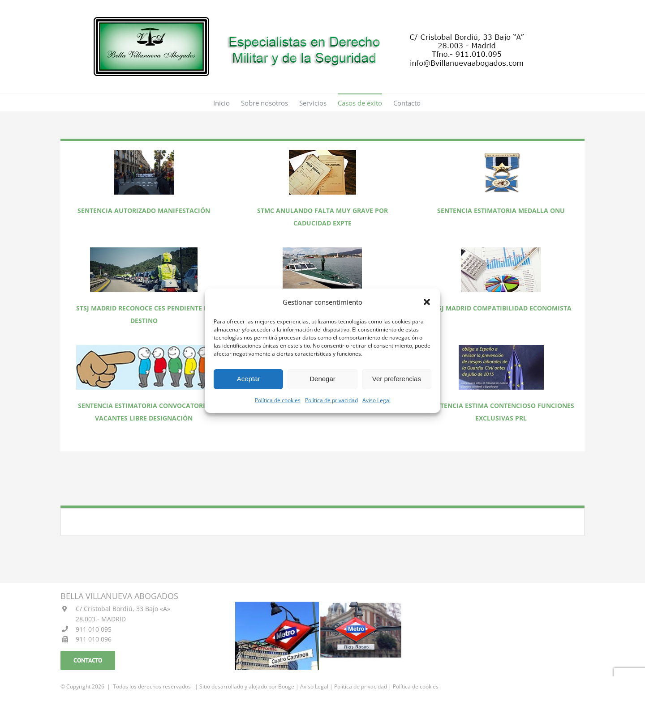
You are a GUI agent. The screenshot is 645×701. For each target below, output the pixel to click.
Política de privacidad (331, 400)
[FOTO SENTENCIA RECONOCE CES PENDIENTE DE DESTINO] (144, 250)
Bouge (286, 686)
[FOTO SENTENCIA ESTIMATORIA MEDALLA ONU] (501, 153)
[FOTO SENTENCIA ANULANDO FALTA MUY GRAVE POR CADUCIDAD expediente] (322, 153)
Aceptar (248, 378)
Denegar (322, 378)
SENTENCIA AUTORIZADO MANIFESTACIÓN (143, 210)
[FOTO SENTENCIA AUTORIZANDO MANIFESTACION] (144, 153)
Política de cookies (278, 400)
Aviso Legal (376, 400)
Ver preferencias (396, 378)
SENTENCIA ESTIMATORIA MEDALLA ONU (501, 210)
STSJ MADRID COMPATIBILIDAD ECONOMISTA (501, 308)
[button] (426, 301)
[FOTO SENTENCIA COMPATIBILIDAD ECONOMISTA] (501, 250)
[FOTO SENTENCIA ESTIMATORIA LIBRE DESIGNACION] (144, 348)
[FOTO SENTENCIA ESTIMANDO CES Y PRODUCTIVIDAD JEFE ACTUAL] (322, 250)
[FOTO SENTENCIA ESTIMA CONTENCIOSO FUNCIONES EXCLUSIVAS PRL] (501, 348)
